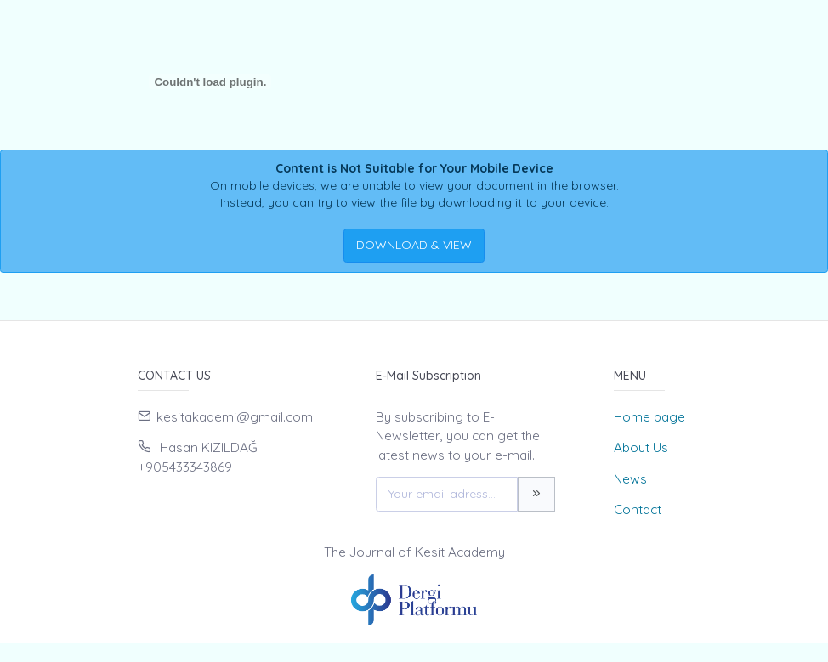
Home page (649, 417)
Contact (637, 509)
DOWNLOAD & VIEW (414, 244)
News (630, 479)
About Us (641, 447)
